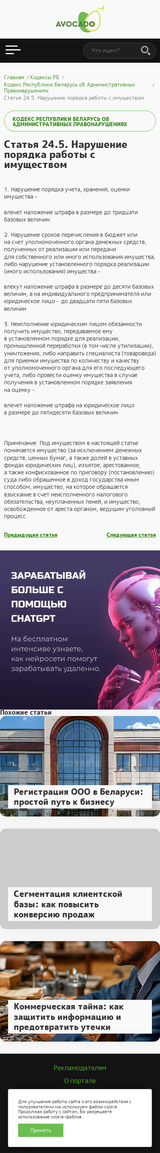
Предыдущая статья (30, 535)
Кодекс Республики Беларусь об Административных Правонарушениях (70, 121)
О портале (80, 1080)
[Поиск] (146, 51)
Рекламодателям (80, 1068)
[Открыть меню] (13, 50)
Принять (40, 1130)
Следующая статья (131, 535)
